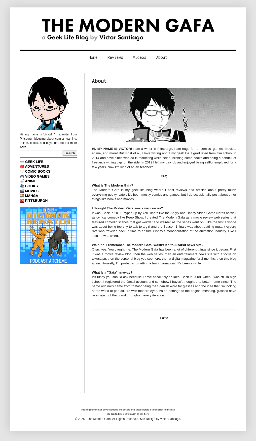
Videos (139, 57)
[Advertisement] (164, 358)
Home (93, 57)
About (161, 57)
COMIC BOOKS (37, 171)
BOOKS (31, 186)
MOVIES (32, 191)
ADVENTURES (37, 166)
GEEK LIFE (34, 162)
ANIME (30, 181)
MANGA (31, 196)
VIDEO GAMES (37, 176)
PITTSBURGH (36, 201)
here (23, 147)
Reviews (115, 57)
